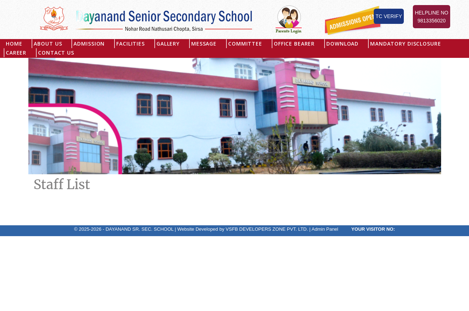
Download (342, 43)
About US (48, 43)
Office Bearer (294, 43)
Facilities (130, 43)
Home (14, 43)
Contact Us (56, 52)
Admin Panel (324, 229)
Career (16, 52)
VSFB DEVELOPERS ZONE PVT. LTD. (267, 229)
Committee (245, 43)
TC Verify (389, 16)
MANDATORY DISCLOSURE (405, 43)
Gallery (168, 43)
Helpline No (431, 17)
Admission (89, 43)
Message (204, 43)
